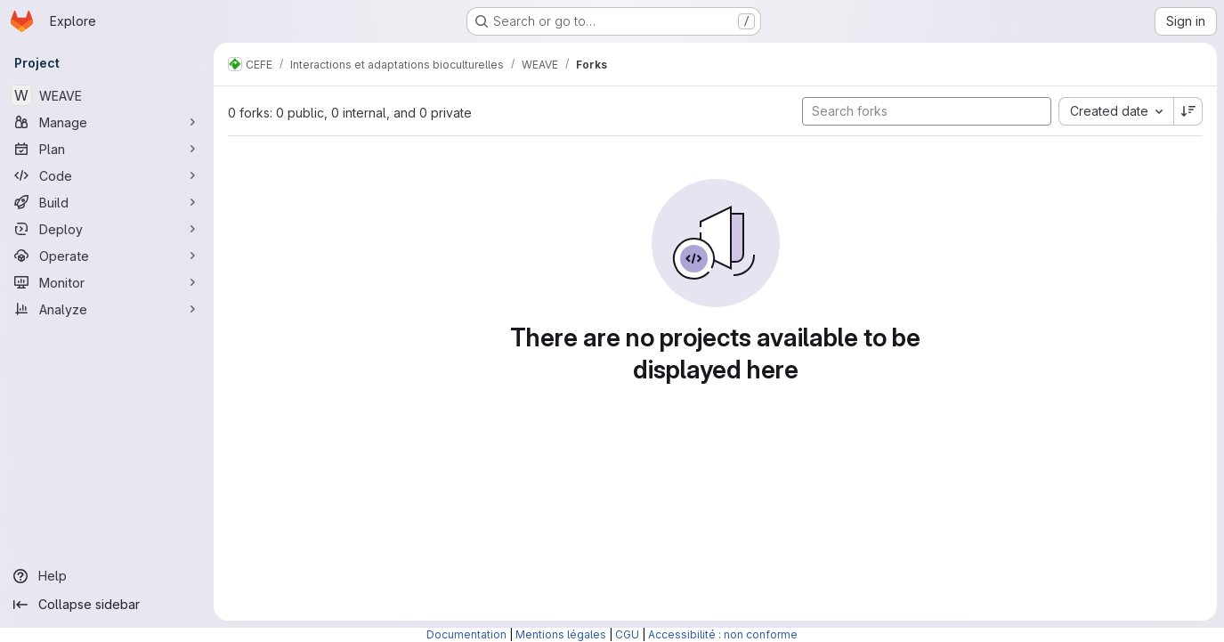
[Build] (107, 202)
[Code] (107, 175)
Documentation (466, 634)
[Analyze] (107, 309)
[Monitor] (107, 282)
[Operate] (107, 255)
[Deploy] (107, 228)
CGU (627, 634)
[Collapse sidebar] (107, 604)
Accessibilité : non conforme (723, 634)
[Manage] (107, 122)
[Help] (107, 576)
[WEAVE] (107, 95)
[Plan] (107, 148)
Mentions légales (560, 634)
